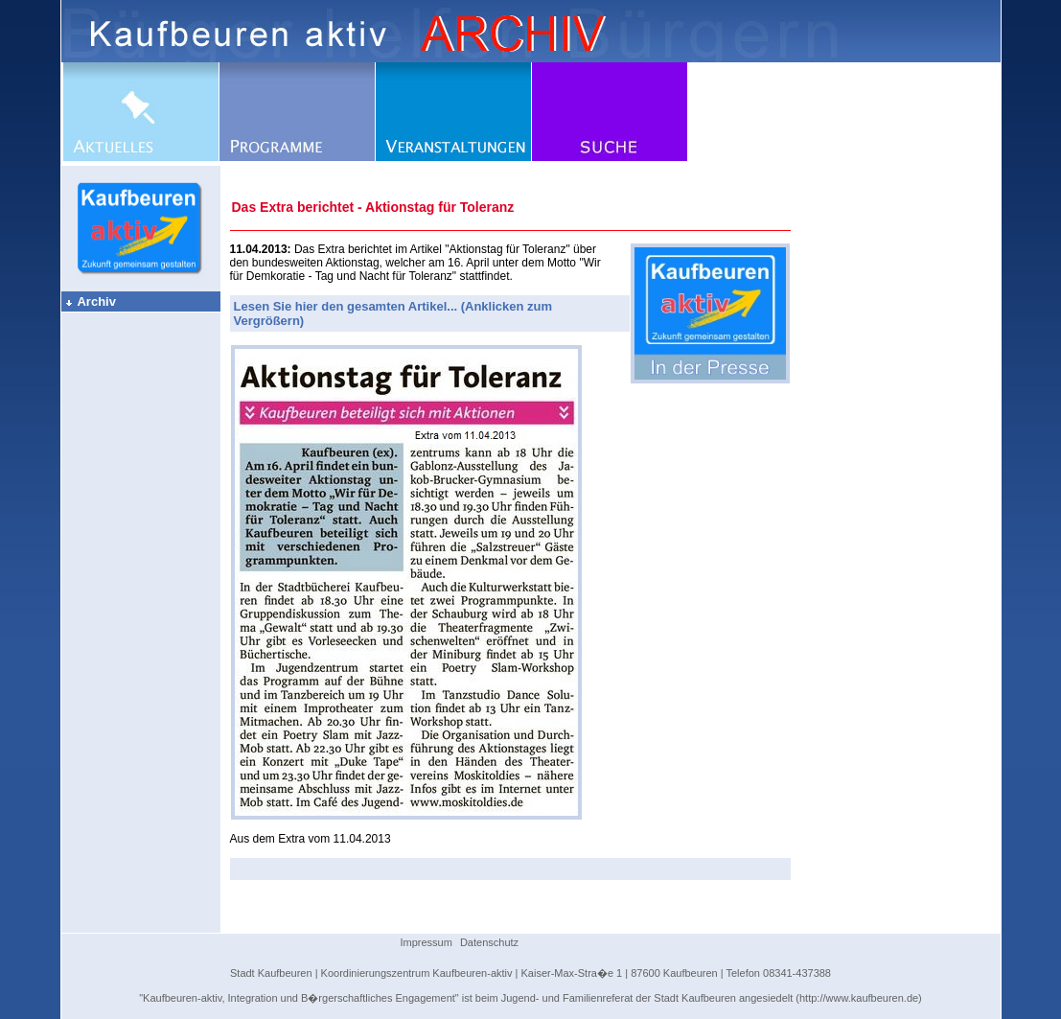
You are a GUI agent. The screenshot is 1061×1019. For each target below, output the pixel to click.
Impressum (426, 942)
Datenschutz (489, 942)
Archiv (90, 301)
